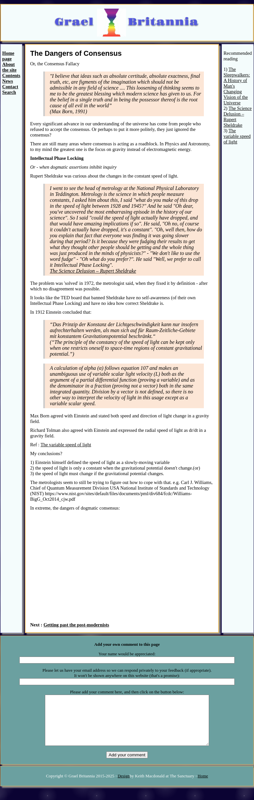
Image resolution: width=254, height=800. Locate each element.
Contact (10, 86)
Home (203, 785)
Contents (11, 75)
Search (9, 92)
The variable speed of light (66, 444)
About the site (9, 67)
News (7, 81)
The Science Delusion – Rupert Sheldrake (93, 271)
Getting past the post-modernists (76, 624)
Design (124, 785)
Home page (8, 56)
